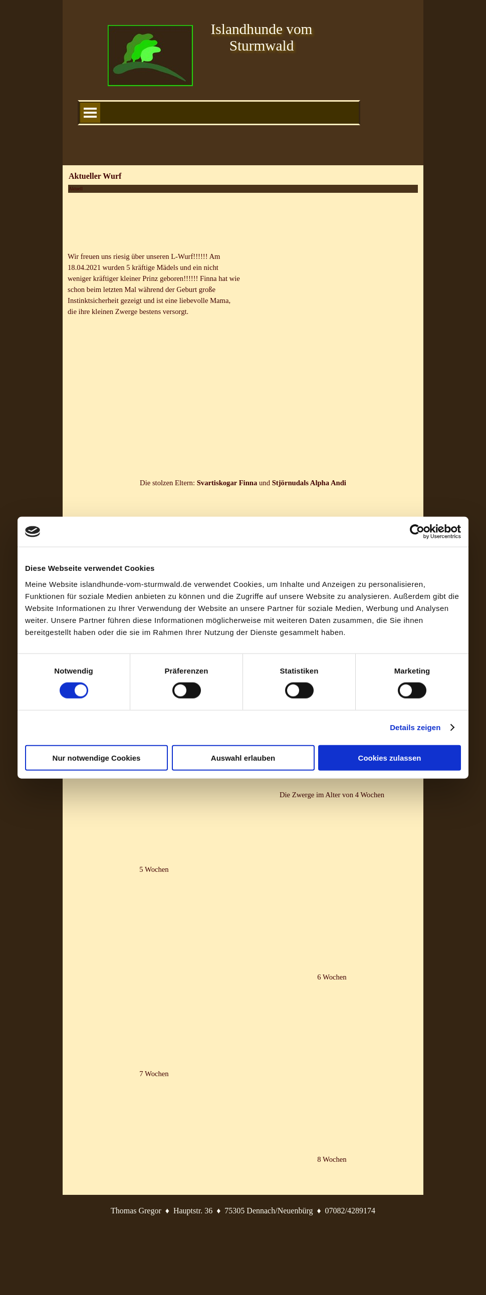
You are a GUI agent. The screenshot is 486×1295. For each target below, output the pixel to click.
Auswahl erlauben (243, 757)
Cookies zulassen (389, 757)
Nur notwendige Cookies (97, 757)
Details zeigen (415, 727)
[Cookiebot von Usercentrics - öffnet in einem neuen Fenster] (417, 531)
